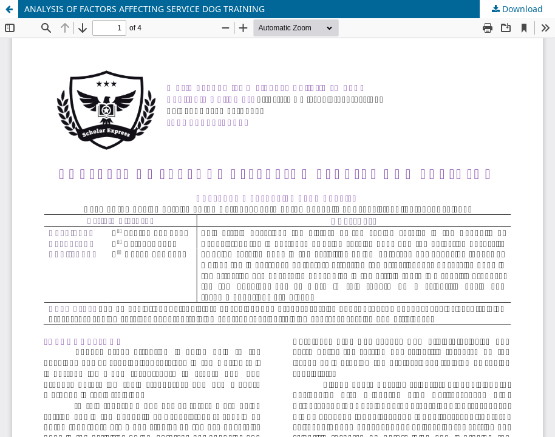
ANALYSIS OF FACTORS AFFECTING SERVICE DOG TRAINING (144, 9)
